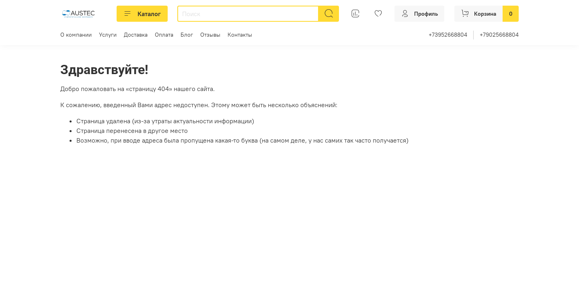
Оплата (164, 34)
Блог (187, 34)
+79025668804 (499, 34)
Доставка (136, 34)
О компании (76, 34)
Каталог (142, 14)
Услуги (108, 34)
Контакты (240, 34)
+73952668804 (448, 34)
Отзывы (210, 34)
